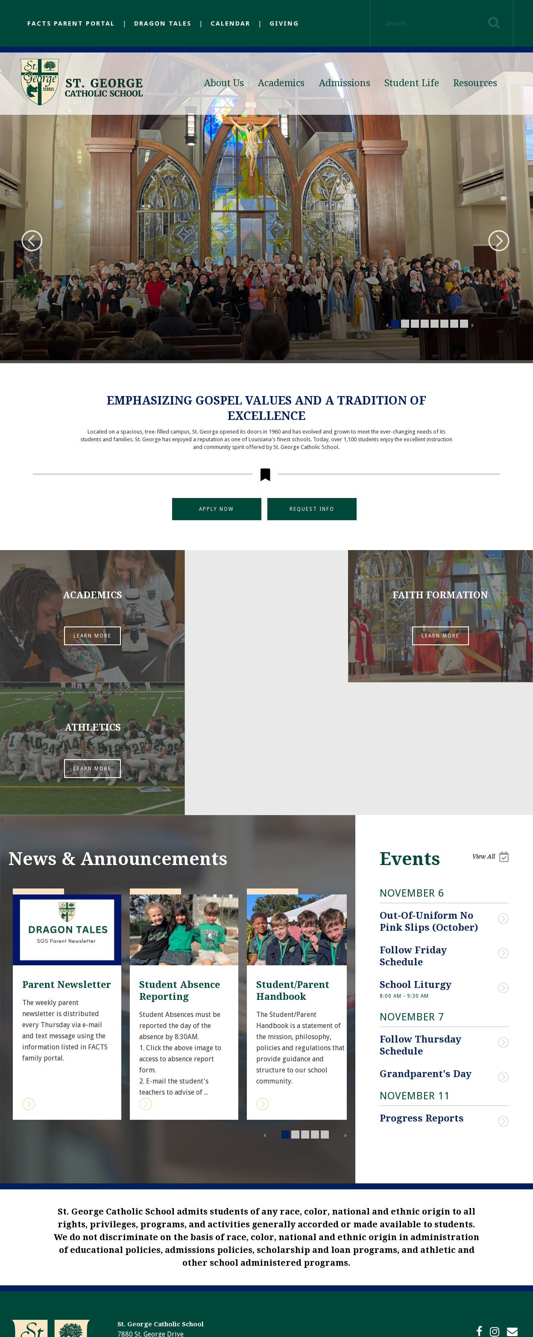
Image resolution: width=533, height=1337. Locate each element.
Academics (281, 83)
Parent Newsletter (66, 854)
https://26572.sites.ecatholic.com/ (167, 1275)
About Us (224, 83)
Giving (284, 23)
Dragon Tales (162, 23)
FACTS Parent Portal (71, 23)
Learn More (89, 637)
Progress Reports (422, 986)
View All (490, 726)
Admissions (344, 83)
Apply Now (216, 509)
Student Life (411, 83)
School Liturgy (416, 853)
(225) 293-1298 (182, 1234)
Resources (475, 83)
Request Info (312, 509)
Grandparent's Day (427, 942)
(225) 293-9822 (178, 1245)
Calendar (230, 23)
